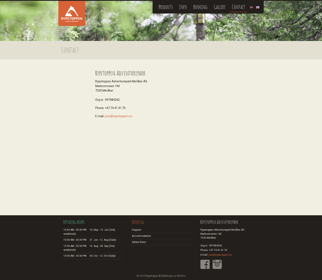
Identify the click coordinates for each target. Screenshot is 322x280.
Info (183, 6)
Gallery (219, 6)
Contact (238, 6)
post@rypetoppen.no (118, 116)
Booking (200, 6)
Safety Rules (139, 242)
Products (166, 6)
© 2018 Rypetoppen (148, 275)
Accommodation (141, 236)
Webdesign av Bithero (173, 275)
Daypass (136, 229)
